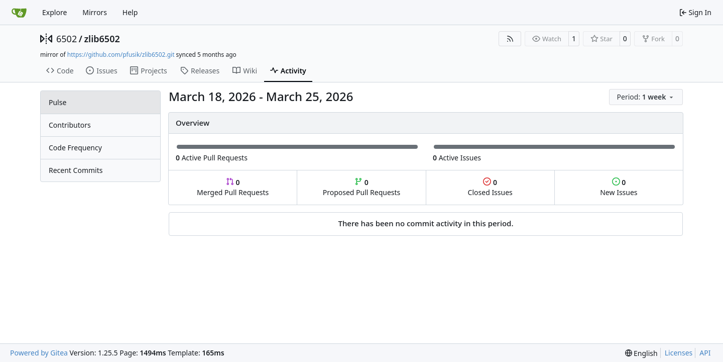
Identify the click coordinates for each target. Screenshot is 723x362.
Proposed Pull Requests (362, 187)
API (704, 352)
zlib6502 (101, 39)
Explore (54, 12)
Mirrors (94, 12)
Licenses (679, 352)
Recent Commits (75, 170)
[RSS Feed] (510, 38)
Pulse (57, 102)
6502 (66, 39)
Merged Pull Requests (233, 187)
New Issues (618, 187)
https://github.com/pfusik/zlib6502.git (121, 54)
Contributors (70, 125)
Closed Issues (490, 187)
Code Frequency (75, 147)
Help (130, 12)
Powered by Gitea (39, 352)
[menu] (646, 97)
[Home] (19, 13)
